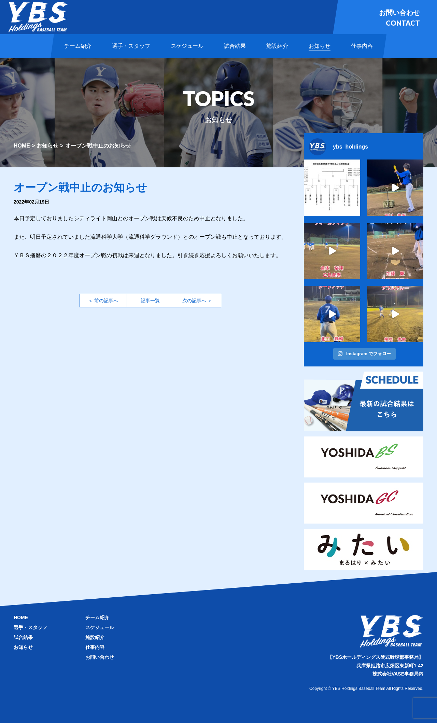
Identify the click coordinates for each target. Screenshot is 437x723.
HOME (22, 146)
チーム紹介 (97, 617)
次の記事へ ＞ (197, 300)
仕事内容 (94, 647)
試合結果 (23, 637)
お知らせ (47, 146)
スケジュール (99, 627)
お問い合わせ (99, 657)
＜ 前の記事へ (103, 300)
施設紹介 (94, 637)
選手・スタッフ (30, 627)
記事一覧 (150, 300)
